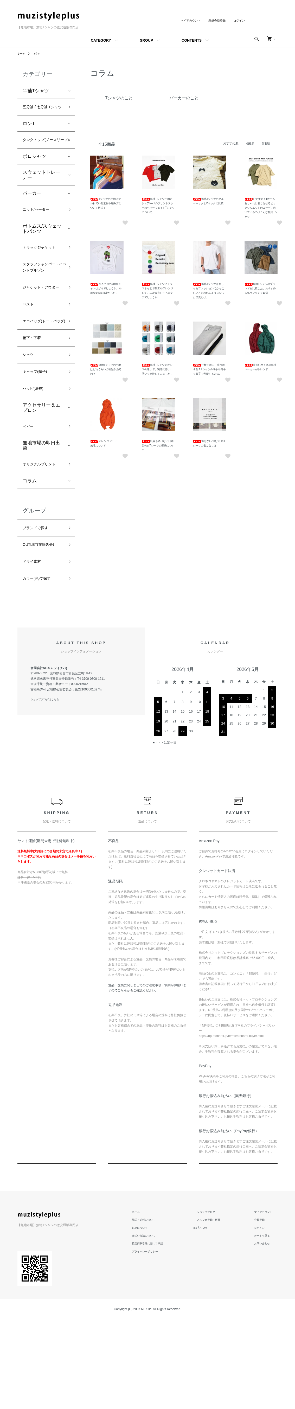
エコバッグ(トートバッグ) (42, 380)
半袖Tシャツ (36, 90)
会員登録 (262, 1309)
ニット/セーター (40, 230)
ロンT (29, 133)
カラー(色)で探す (41, 666)
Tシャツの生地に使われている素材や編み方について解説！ (105, 203)
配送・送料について (157, 1309)
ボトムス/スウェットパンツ (42, 250)
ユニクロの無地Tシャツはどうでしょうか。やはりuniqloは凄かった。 (105, 288)
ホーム (22, 53)
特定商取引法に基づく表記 (162, 1333)
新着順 (265, 143)
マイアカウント (187, 21)
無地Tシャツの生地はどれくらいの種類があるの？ (105, 369)
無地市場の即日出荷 (41, 518)
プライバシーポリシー (159, 1340)
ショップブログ (215, 1301)
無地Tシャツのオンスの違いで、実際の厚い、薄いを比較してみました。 (157, 369)
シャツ (30, 421)
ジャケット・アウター (41, 334)
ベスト (30, 357)
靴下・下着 (34, 402)
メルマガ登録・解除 (218, 1309)
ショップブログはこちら (47, 789)
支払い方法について (157, 1325)
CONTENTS (192, 40)
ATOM (217, 1317)
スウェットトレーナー (41, 194)
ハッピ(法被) (36, 458)
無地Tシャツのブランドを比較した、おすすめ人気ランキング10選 (260, 288)
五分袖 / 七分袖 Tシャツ (43, 112)
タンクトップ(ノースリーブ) (42, 154)
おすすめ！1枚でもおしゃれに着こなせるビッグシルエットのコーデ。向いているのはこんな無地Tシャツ (261, 207)
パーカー (32, 212)
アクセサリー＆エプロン (41, 478)
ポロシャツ (34, 175)
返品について (152, 1317)
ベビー (30, 498)
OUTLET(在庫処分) (43, 629)
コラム (38, 53)
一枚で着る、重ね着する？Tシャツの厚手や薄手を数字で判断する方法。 (209, 369)
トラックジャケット (41, 273)
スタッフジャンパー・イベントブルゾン (41, 304)
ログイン (238, 21)
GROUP (146, 40)
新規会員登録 (215, 21)
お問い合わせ (265, 1333)
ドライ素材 (34, 648)
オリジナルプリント (41, 541)
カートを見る (265, 1325)
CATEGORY (101, 40)
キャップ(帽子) (38, 439)
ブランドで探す (39, 611)
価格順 (248, 143)
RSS (207, 1317)
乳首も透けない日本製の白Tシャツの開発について (158, 445)
